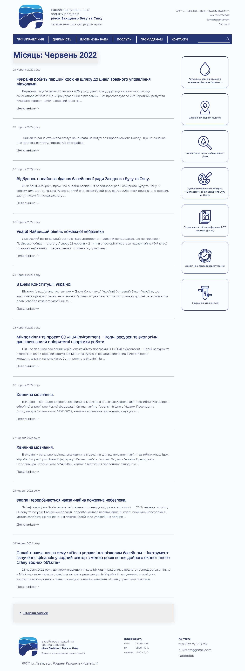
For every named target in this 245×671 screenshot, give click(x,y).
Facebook (224, 24)
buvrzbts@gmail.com (218, 19)
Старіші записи (35, 613)
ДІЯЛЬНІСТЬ (62, 39)
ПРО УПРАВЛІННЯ (30, 39)
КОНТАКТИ (180, 39)
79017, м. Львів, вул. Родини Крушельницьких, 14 (202, 11)
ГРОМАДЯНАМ (151, 39)
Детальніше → (28, 108)
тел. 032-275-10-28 (219, 15)
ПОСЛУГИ (124, 39)
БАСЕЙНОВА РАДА (94, 39)
